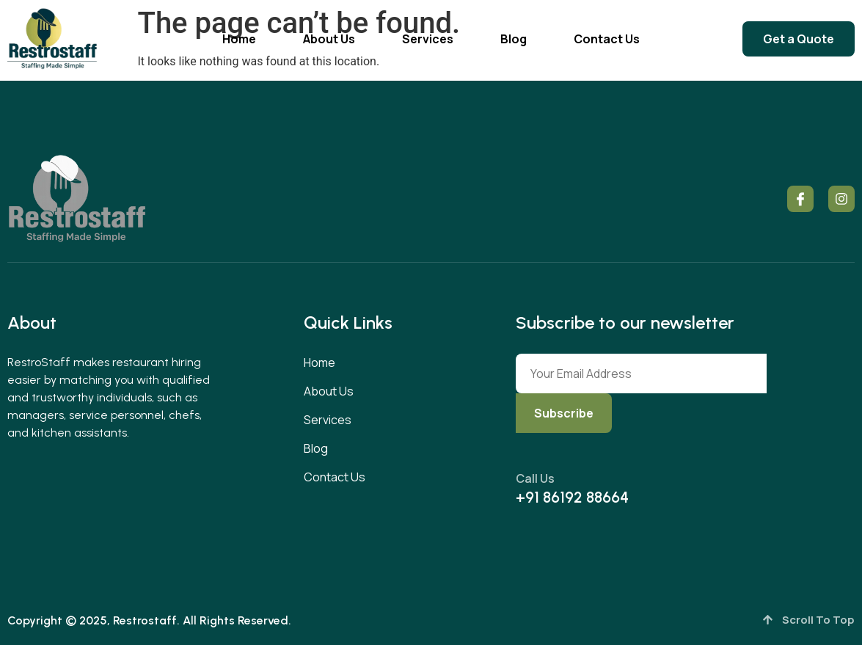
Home (239, 39)
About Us (329, 39)
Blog (513, 39)
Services (427, 39)
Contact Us (607, 39)
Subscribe (563, 413)
